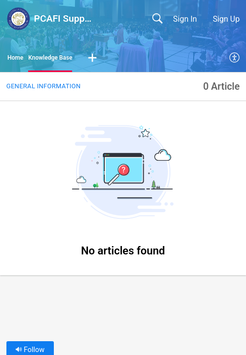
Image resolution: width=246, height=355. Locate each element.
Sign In (185, 19)
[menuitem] (235, 58)
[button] (92, 58)
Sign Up (226, 19)
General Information (43, 86)
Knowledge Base (50, 57)
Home (15, 57)
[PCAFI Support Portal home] (18, 19)
